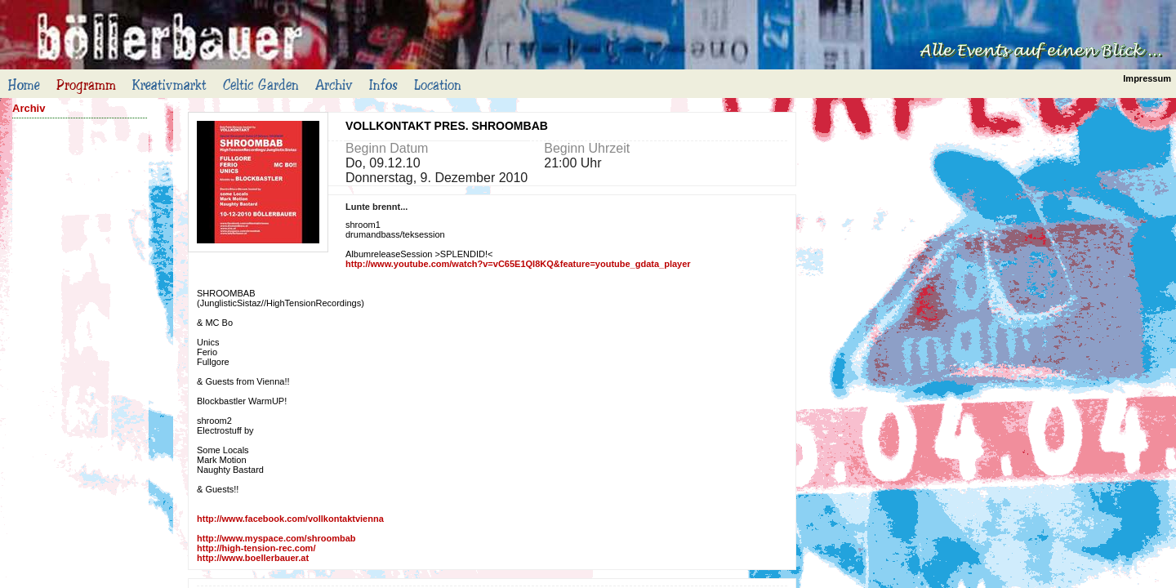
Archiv (28, 108)
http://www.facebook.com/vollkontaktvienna (290, 518)
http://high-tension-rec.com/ (256, 548)
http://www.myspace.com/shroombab (276, 538)
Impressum (1147, 78)
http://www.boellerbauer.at (253, 558)
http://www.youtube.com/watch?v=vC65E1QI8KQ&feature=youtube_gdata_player (518, 264)
